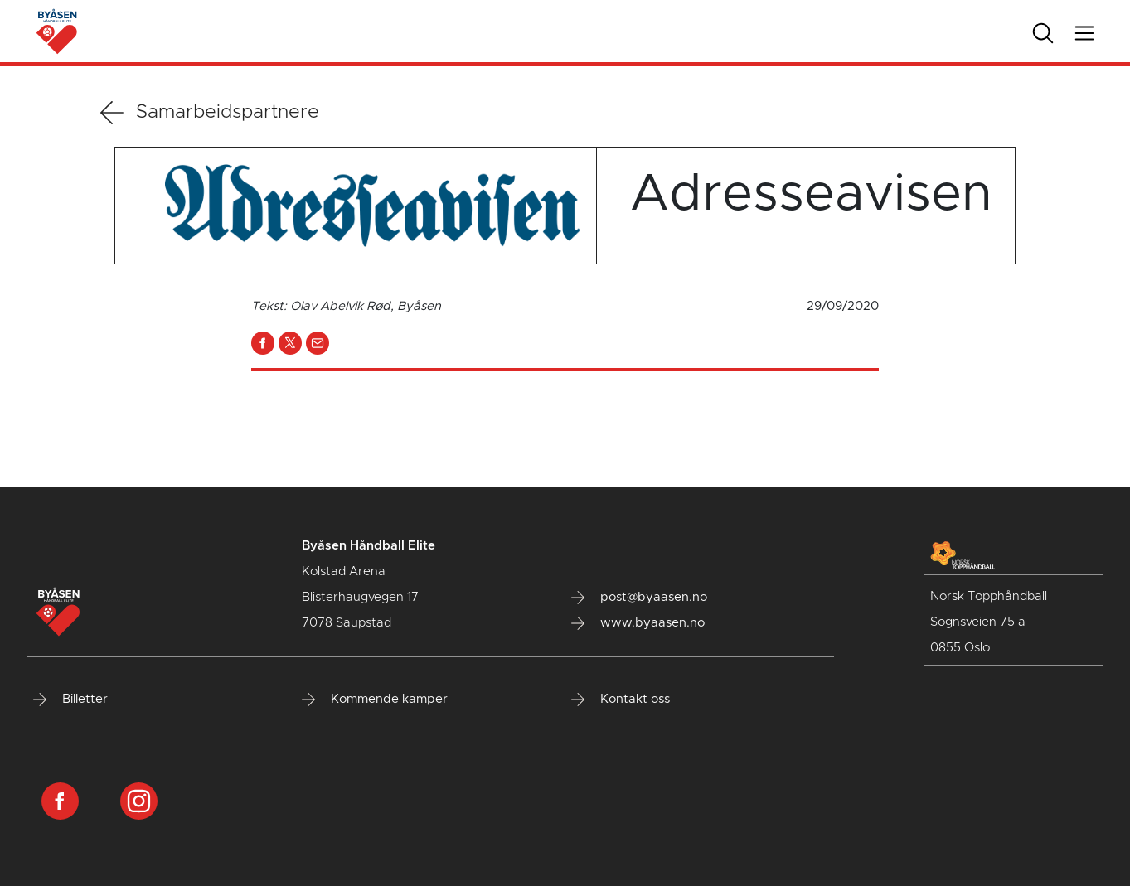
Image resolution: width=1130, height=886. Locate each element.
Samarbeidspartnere (209, 112)
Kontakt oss (620, 699)
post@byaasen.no (639, 597)
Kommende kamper (375, 699)
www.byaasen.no (638, 623)
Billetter (70, 699)
